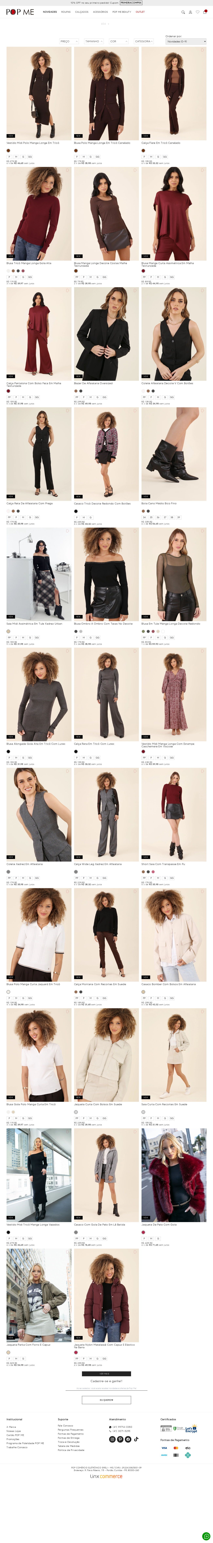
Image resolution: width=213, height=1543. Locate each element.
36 (158, 517)
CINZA (8, 871)
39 (178, 517)
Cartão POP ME (15, 1435)
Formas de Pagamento (71, 1433)
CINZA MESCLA (80, 631)
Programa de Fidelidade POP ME (25, 1443)
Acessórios (100, 12)
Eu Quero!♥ (106, 1400)
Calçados (81, 12)
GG (30, 156)
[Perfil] (190, 12)
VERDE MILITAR (143, 631)
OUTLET (140, 12)
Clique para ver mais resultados (106, 1373)
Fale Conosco (65, 1425)
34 (144, 517)
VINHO (23, 270)
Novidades (50, 12)
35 (151, 517)
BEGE (8, 631)
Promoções (13, 1439)
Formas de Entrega (69, 1438)
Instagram (112, 1439)
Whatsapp (206, 1536)
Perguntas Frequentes (70, 1429)
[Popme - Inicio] (20, 12)
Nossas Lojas (14, 1431)
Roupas (66, 12)
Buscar (183, 12)
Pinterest (120, 1439)
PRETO (18, 270)
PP (77, 277)
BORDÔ (153, 871)
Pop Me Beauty (122, 12)
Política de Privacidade (71, 1450)
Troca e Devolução (69, 1442)
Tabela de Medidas (69, 1446)
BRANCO (143, 391)
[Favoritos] (197, 12)
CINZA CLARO (75, 1112)
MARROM (8, 150)
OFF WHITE (8, 270)
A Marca (11, 1427)
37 (165, 517)
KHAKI (8, 1352)
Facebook (128, 1439)
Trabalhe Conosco (17, 1447)
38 (171, 517)
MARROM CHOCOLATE (162, 631)
